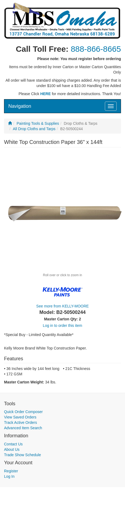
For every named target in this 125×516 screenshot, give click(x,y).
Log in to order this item (62, 325)
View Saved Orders (20, 417)
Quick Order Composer (23, 412)
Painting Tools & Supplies (38, 123)
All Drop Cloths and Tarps (34, 129)
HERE (45, 94)
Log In (9, 476)
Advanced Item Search (23, 428)
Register (11, 471)
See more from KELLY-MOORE (62, 306)
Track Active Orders (20, 422)
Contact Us (13, 444)
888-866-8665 (96, 48)
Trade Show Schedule (22, 455)
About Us (12, 449)
